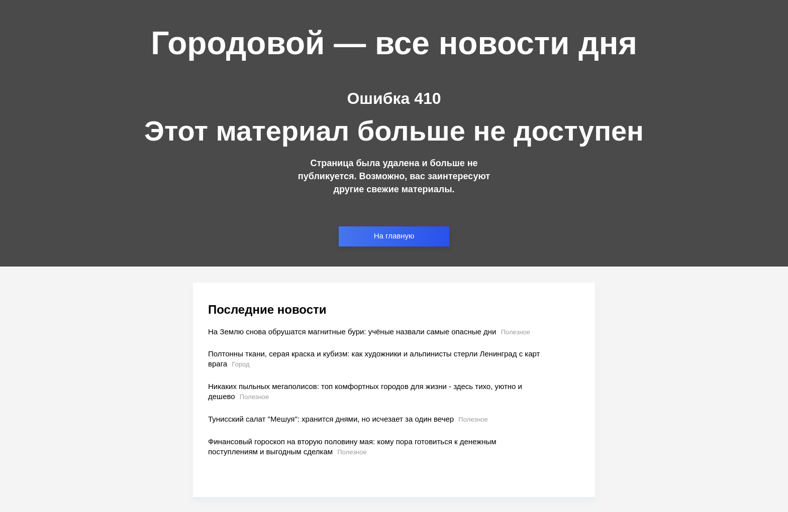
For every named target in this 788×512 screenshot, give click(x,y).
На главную (394, 235)
